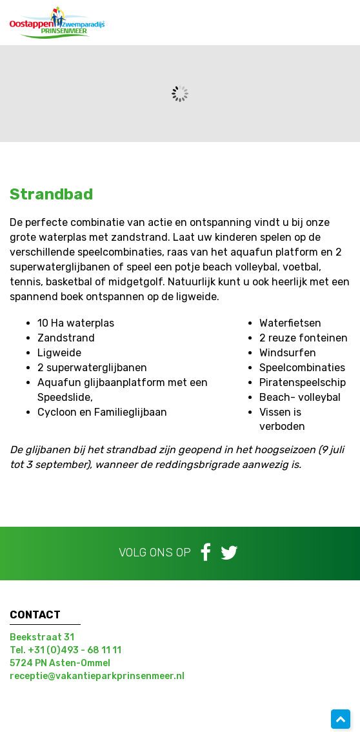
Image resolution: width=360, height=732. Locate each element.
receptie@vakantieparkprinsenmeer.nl (97, 676)
